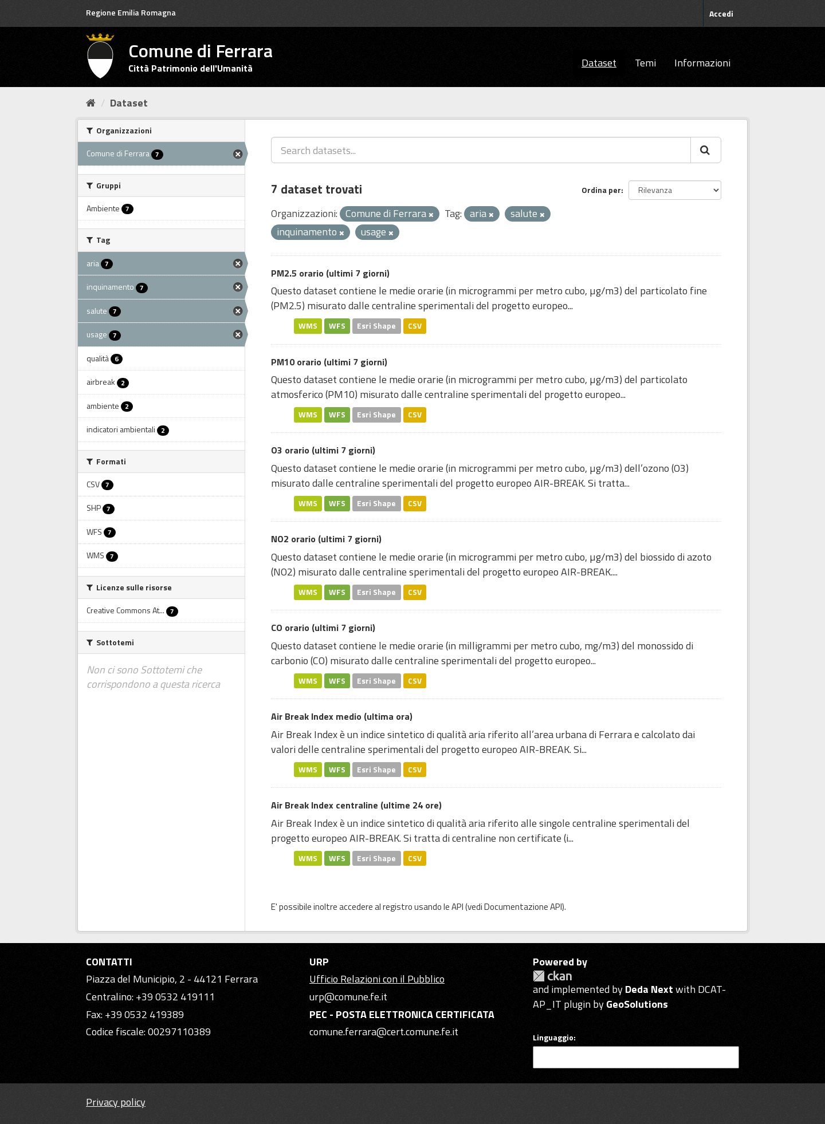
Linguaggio (553, 1037)
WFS (337, 326)
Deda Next (649, 989)
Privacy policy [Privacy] (116, 1102)
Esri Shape (376, 326)
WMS (307, 326)
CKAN (552, 976)
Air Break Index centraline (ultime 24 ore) (356, 805)
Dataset (599, 62)
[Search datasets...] (481, 150)
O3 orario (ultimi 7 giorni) (323, 450)
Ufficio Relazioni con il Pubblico (377, 979)
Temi (645, 62)
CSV (415, 326)
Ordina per (601, 190)
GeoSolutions (637, 1004)
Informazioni (702, 62)
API (457, 906)
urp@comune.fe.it (348, 996)
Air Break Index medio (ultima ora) (341, 716)
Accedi (721, 13)
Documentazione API (523, 906)
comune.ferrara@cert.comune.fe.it (383, 1031)
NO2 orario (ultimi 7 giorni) (326, 539)
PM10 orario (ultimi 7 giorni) (329, 362)
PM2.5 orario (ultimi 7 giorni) (330, 273)
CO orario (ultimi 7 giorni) (323, 627)
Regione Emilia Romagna (131, 12)
